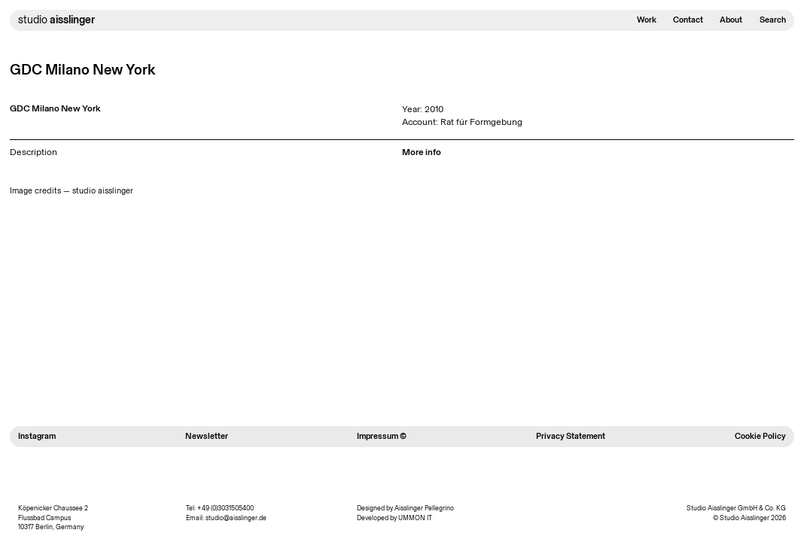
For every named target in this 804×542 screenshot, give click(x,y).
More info (421, 151)
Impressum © (382, 436)
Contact (688, 20)
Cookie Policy (760, 436)
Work (646, 20)
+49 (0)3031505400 (225, 508)
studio (56, 19)
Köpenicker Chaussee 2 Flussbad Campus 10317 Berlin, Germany (53, 517)
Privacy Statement (570, 436)
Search (773, 20)
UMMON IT (415, 518)
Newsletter (206, 436)
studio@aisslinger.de (236, 518)
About (731, 20)
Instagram (37, 436)
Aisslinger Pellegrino (424, 508)
